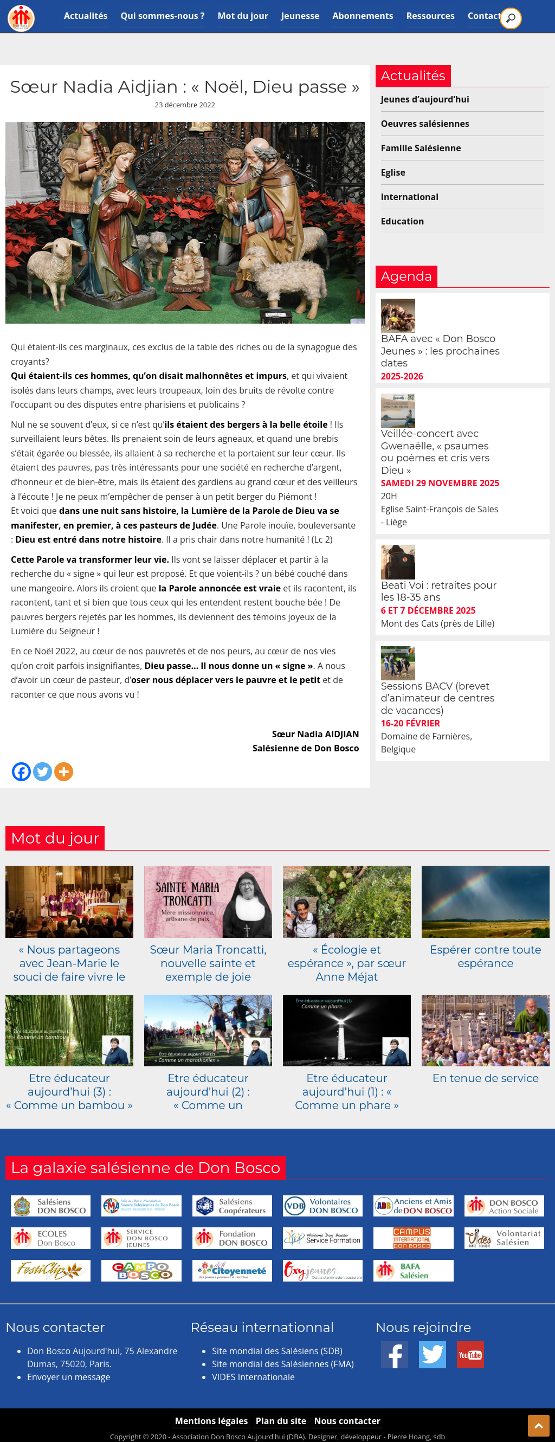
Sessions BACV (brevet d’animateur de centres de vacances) (481, 561)
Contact (485, 16)
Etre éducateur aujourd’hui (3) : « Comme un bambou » (69, 1085)
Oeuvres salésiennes (425, 124)
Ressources (430, 16)
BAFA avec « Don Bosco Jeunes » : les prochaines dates (484, 317)
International (409, 197)
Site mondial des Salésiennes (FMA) (282, 1358)
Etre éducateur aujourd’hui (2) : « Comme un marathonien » (208, 1085)
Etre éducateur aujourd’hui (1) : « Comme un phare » (347, 1085)
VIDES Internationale (253, 1371)
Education (402, 221)
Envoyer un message (68, 1371)
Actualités (86, 16)
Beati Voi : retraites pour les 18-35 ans (482, 489)
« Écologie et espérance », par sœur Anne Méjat (347, 957)
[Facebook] (21, 771)
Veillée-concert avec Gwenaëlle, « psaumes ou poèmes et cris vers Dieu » (478, 383)
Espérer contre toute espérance (485, 950)
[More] (63, 771)
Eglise (393, 172)
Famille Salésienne (421, 148)
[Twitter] (42, 771)
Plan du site (280, 1414)
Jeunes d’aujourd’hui (425, 99)
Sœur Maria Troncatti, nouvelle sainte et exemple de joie (208, 957)
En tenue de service (486, 1071)
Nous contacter (347, 1414)
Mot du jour (243, 16)
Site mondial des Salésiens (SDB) (277, 1345)
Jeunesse (300, 16)
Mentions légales (210, 1414)
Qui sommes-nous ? (163, 16)
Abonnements (363, 16)
